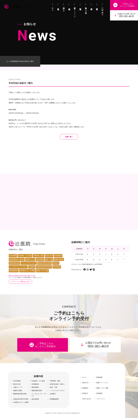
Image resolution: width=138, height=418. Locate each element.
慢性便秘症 (40, 259)
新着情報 (14, 61)
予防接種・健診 (38, 255)
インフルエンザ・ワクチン (18, 267)
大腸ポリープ (30, 259)
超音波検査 (56, 267)
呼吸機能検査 (13, 270)
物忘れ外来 (49, 255)
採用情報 (99, 393)
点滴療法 (32, 267)
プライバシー (100, 399)
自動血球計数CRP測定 (43, 267)
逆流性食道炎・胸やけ (16, 259)
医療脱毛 (56, 263)
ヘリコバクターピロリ (28, 263)
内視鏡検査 (58, 255)
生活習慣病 (13, 255)
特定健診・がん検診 (25, 255)
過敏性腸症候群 (14, 263)
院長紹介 (85, 393)
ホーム (9, 61)
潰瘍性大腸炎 (58, 259)
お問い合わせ (86, 399)
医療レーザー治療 (42, 270)
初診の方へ (86, 382)
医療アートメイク (102, 382)
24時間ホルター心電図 (27, 270)
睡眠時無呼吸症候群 (44, 263)
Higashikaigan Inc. (75, 413)
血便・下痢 (49, 259)
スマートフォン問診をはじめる (20, 281)
